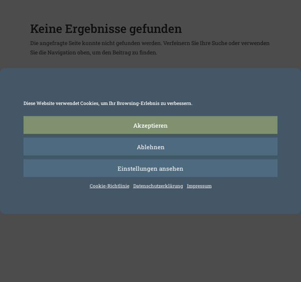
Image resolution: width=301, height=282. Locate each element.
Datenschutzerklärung (158, 186)
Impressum (199, 186)
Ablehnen (151, 146)
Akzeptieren (150, 125)
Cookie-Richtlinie (109, 186)
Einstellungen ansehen (150, 168)
